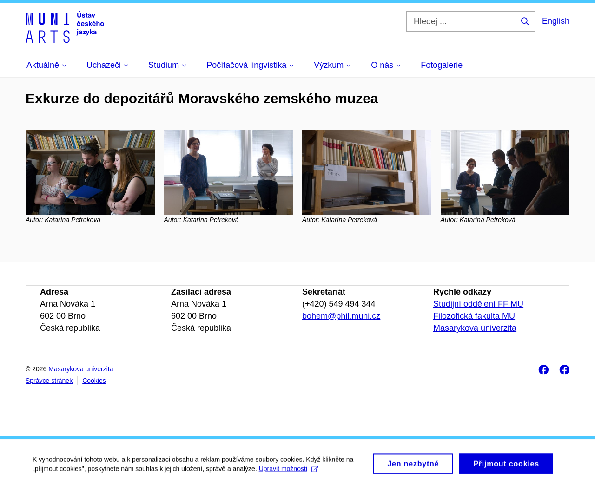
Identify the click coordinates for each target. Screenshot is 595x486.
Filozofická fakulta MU (474, 316)
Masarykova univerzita (474, 328)
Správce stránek (49, 380)
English (555, 21)
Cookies (94, 380)
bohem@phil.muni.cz (341, 316)
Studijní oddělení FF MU (478, 304)
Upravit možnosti (288, 470)
